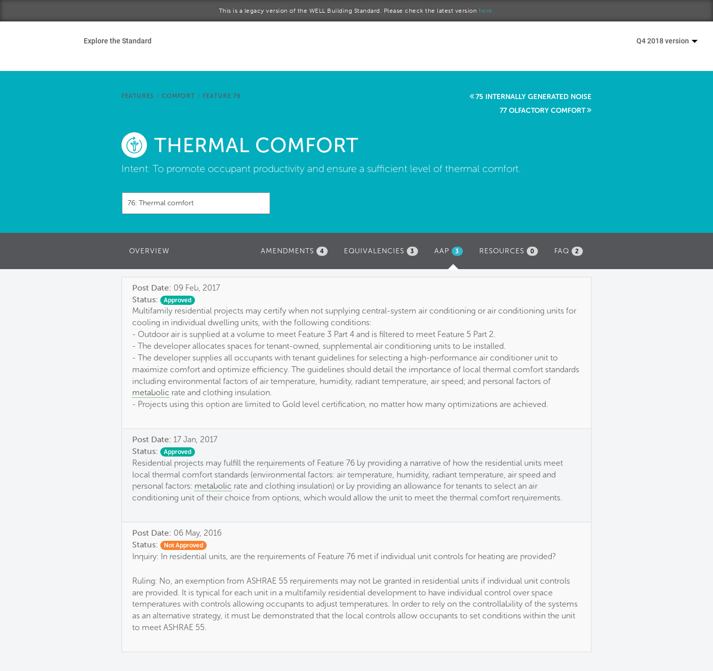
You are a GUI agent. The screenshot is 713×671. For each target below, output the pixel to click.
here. (487, 10)
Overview (149, 251)
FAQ (568, 251)
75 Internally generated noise (534, 96)
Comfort (178, 96)
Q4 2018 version (667, 40)
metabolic (150, 392)
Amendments (294, 251)
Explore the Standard (118, 40)
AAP (451, 253)
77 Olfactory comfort (542, 110)
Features (137, 96)
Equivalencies (381, 251)
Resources (508, 251)
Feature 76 (222, 96)
